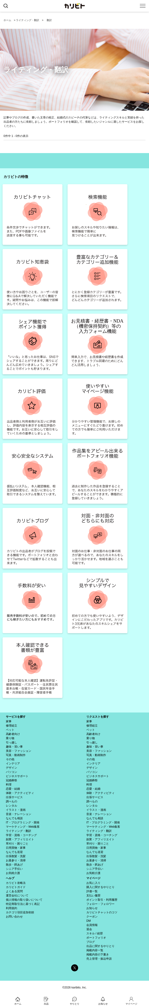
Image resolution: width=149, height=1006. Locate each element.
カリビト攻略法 (16, 883)
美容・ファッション (18, 751)
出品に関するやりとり (100, 946)
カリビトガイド (16, 887)
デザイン (11, 767)
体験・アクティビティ (20, 793)
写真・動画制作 (16, 755)
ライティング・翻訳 (27, 20)
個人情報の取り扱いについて (24, 899)
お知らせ (92, 908)
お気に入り (93, 883)
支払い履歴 (93, 895)
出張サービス (14, 797)
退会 (89, 929)
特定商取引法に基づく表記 (23, 904)
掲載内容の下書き (97, 954)
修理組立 (11, 725)
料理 (8, 784)
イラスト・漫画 (16, 809)
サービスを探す (16, 716)
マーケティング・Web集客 (23, 826)
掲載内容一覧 (94, 950)
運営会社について (17, 895)
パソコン (11, 772)
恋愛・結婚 (13, 788)
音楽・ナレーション (18, 814)
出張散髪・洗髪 (16, 856)
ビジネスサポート (17, 776)
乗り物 (10, 738)
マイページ (93, 878)
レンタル (11, 805)
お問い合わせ (14, 916)
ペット (10, 729)
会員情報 (92, 925)
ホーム (7, 20)
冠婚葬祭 (11, 780)
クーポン (92, 916)
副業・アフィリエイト (20, 839)
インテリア (13, 763)
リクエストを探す (97, 716)
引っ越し (11, 742)
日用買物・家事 (16, 847)
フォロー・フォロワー (100, 904)
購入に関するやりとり (100, 887)
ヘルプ (10, 878)
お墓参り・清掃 (16, 860)
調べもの (11, 801)
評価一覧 (92, 891)
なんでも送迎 (14, 852)
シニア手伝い (14, 868)
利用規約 (11, 908)
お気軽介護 (13, 873)
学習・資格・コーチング (21, 835)
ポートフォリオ (96, 937)
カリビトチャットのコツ (101, 912)
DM (88, 920)
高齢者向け (13, 734)
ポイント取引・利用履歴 (101, 899)
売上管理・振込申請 (99, 958)
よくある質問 (14, 891)
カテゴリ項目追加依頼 (20, 912)
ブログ (90, 942)
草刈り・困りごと (17, 843)
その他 (10, 759)
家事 (8, 721)
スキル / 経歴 (94, 933)
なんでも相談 (14, 818)
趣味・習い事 (14, 746)
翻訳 (49, 20)
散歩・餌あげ (14, 864)
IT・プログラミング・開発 (22, 822)
